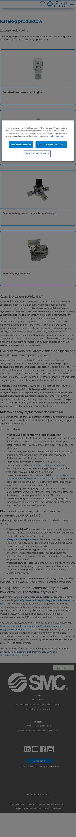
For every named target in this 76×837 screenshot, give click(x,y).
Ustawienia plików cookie (37, 153)
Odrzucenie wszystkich (20, 145)
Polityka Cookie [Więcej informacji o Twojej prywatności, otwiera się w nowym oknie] (56, 136)
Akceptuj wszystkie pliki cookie (51, 145)
